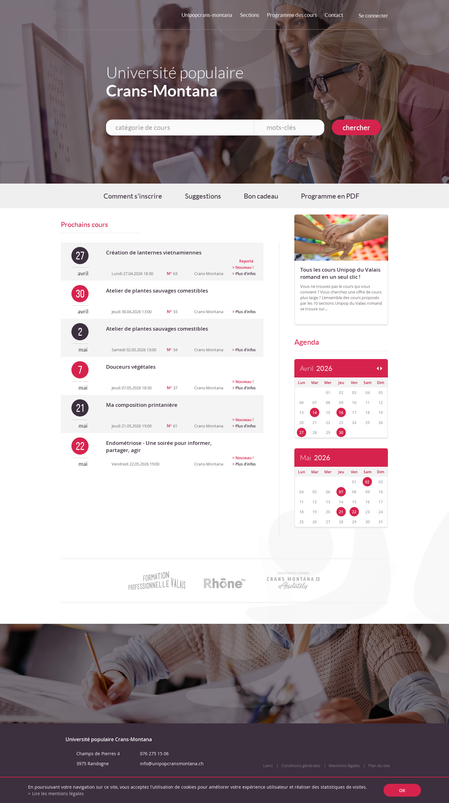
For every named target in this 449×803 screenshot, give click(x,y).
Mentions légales (344, 766)
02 (367, 482)
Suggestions (203, 196)
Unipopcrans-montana (206, 15)
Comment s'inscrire (133, 196)
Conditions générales (300, 766)
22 (354, 512)
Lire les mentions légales (58, 793)
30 (341, 432)
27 (301, 432)
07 (341, 492)
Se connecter (373, 15)
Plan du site (379, 766)
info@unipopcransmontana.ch (172, 763)
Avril (316, 368)
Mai (315, 458)
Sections (249, 15)
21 (341, 512)
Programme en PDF (330, 196)
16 (341, 412)
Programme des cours (292, 15)
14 (314, 412)
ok (402, 790)
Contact (334, 15)
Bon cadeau (261, 196)
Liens (268, 766)
